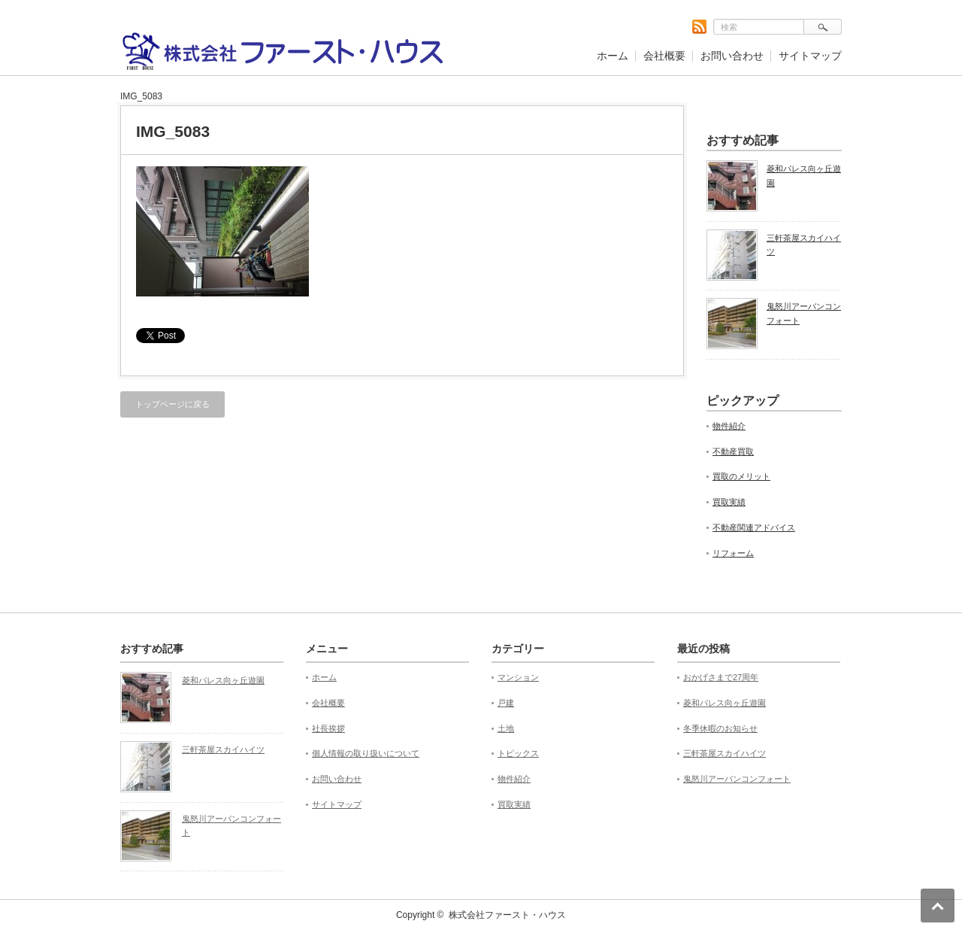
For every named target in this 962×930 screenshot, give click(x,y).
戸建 (506, 702)
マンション (518, 677)
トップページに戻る (172, 404)
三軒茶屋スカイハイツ (804, 245)
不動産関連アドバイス (753, 527)
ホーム (612, 56)
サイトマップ (810, 56)
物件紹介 (729, 425)
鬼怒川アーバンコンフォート (804, 313)
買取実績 (729, 501)
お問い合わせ (732, 56)
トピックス (518, 753)
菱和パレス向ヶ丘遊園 (804, 175)
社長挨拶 (328, 728)
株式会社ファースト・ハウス (507, 915)
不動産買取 (733, 451)
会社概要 (664, 56)
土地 (506, 728)
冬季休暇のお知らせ (720, 728)
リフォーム (733, 553)
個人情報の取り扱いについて (365, 753)
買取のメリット (741, 476)
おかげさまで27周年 (720, 677)
